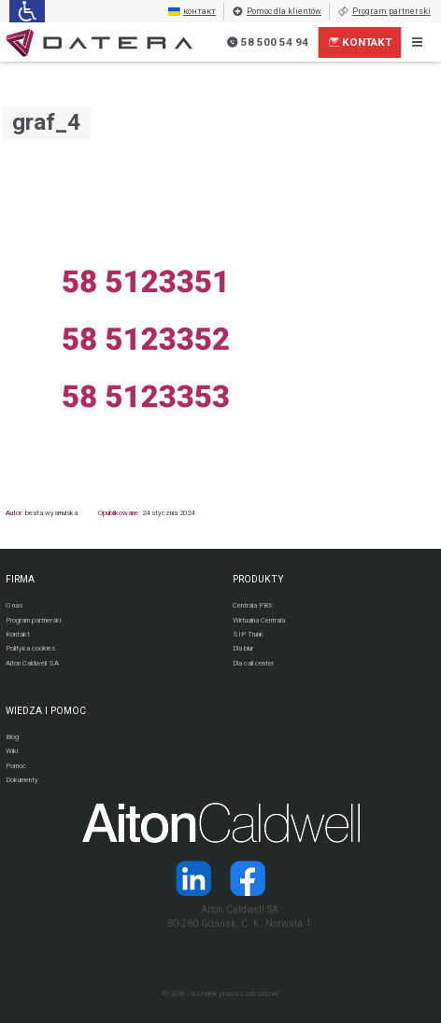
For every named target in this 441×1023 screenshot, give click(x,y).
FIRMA (20, 579)
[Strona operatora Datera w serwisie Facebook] (247, 878)
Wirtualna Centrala (259, 620)
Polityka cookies (30, 648)
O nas (14, 605)
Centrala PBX (253, 605)
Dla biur (243, 648)
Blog (12, 737)
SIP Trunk (248, 634)
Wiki (12, 751)
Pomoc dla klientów (276, 12)
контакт (192, 12)
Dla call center (253, 663)
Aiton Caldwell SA (32, 663)
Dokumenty (22, 780)
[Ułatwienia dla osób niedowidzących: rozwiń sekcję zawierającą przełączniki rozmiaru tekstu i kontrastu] (26, 11)
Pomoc (16, 766)
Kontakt (360, 42)
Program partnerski (384, 12)
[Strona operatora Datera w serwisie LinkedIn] (194, 878)
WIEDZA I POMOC (46, 711)
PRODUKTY (258, 579)
